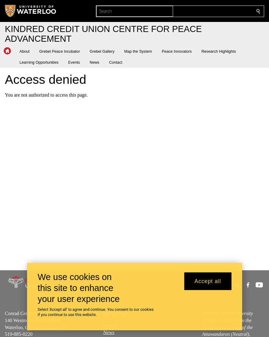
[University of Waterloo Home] (31, 11)
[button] (27, 51)
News (108, 332)
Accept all (207, 281)
